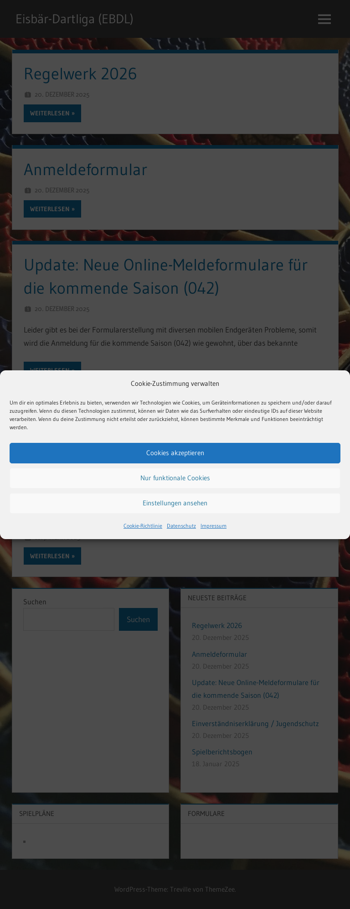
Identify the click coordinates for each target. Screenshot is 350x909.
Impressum (213, 525)
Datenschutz (181, 525)
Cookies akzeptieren (175, 452)
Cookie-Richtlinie (143, 525)
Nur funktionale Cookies (175, 477)
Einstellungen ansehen (175, 503)
